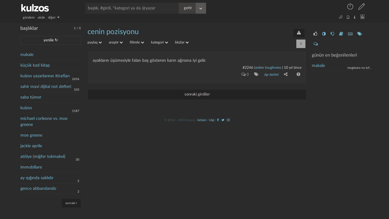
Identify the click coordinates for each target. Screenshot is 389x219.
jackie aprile (31, 146)
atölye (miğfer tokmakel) (42, 157)
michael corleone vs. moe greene (43, 121)
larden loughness (267, 67)
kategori (159, 42)
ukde (41, 17)
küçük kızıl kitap (35, 65)
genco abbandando (38, 188)
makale (26, 55)
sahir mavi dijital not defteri (45, 87)
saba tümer (30, 97)
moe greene (31, 135)
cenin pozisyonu (113, 32)
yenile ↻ (50, 40)
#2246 (248, 67)
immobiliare (31, 167)
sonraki (71, 203)
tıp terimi (271, 74)
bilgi (211, 120)
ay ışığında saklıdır (36, 178)
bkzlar (182, 42)
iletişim (202, 120)
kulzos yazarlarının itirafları (45, 76)
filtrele (137, 42)
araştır (116, 42)
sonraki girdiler (197, 94)
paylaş (95, 42)
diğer (54, 17)
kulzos (26, 108)
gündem (29, 17)
